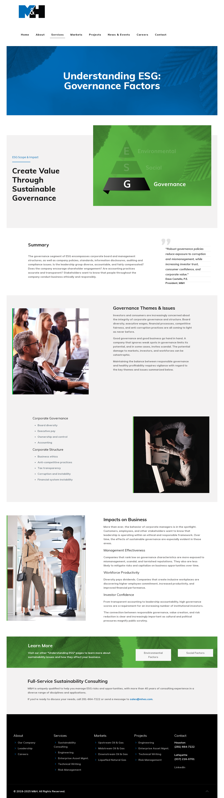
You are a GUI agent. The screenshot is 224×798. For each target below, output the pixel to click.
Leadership (25, 748)
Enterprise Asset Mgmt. (73, 758)
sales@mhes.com (141, 699)
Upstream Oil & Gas (111, 742)
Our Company (26, 742)
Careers (23, 754)
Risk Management (69, 769)
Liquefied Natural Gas (112, 759)
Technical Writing (69, 764)
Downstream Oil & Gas (113, 754)
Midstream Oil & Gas (111, 748)
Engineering (66, 752)
